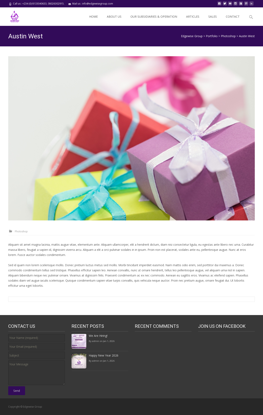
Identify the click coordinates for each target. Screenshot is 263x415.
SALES (212, 16)
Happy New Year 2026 (103, 355)
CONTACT (233, 16)
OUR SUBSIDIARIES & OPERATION (153, 16)
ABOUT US (114, 16)
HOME (93, 16)
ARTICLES (192, 16)
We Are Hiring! (98, 336)
